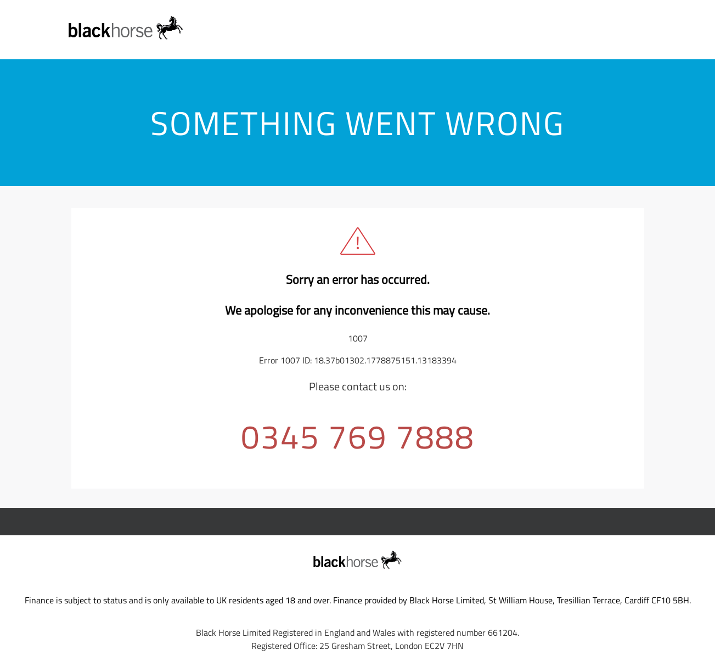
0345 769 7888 (358, 436)
